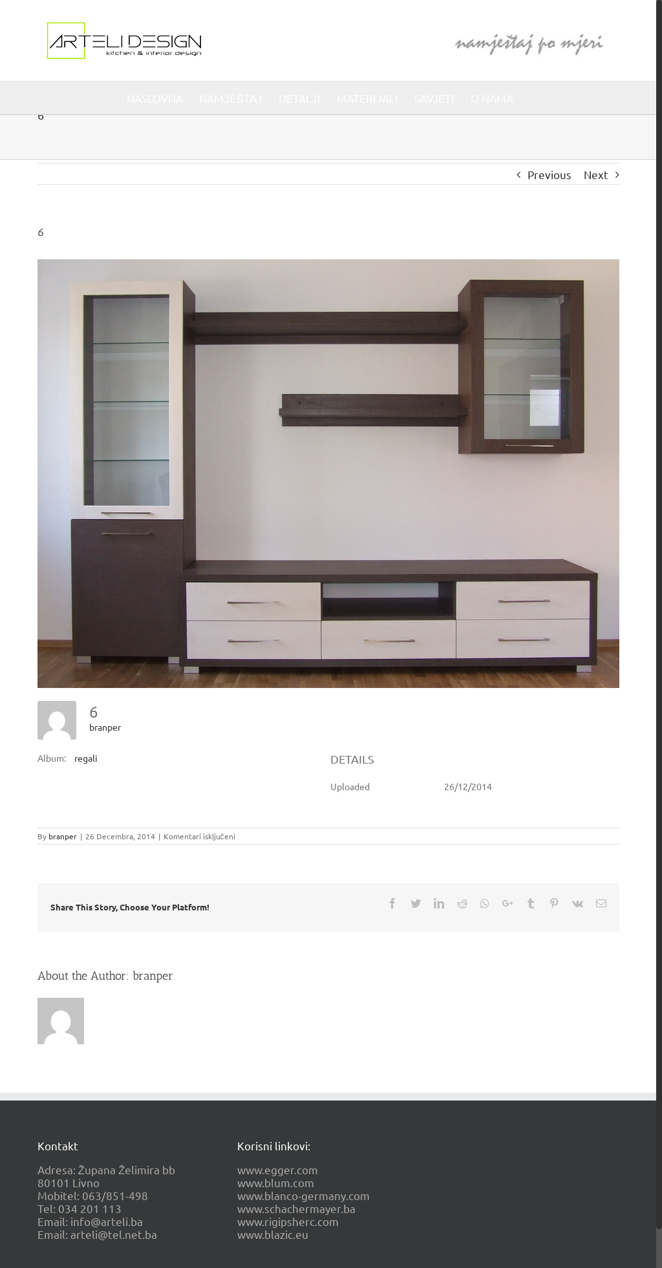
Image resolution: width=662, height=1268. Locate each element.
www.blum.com (275, 1182)
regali (86, 758)
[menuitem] (155, 97)
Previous (549, 174)
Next (596, 174)
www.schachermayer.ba (296, 1208)
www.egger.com (277, 1169)
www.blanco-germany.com (303, 1195)
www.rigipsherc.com (288, 1221)
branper (105, 727)
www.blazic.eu (272, 1234)
